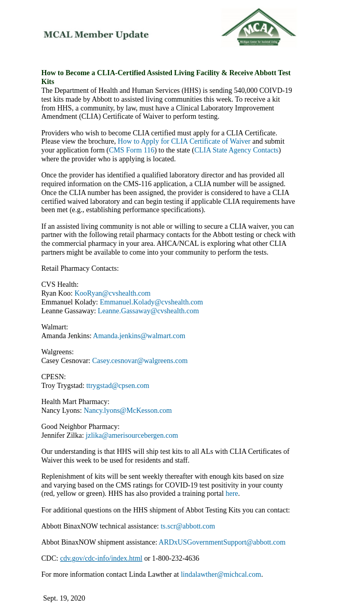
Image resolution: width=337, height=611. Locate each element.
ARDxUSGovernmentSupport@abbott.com (223, 542)
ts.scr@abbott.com (187, 526)
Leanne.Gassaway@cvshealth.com (150, 311)
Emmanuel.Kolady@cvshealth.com (152, 302)
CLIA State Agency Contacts (236, 150)
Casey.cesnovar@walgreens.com (139, 361)
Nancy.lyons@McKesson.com (130, 410)
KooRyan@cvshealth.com (113, 293)
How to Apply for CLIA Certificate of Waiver (184, 141)
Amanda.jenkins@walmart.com (139, 336)
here (231, 493)
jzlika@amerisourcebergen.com (132, 435)
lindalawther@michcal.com (221, 574)
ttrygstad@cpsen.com (117, 386)
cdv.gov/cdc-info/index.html (101, 558)
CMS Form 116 (131, 150)
